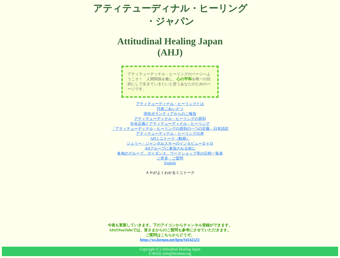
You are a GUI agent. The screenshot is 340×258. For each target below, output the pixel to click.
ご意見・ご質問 (170, 158)
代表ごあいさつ (170, 109)
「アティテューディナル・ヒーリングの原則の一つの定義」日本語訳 (170, 129)
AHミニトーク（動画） (170, 138)
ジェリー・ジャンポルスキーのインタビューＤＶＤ (170, 143)
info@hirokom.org (177, 253)
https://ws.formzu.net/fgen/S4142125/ (170, 240)
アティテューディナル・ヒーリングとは (170, 104)
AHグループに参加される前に (169, 148)
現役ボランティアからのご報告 (170, 114)
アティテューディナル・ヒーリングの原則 (170, 119)
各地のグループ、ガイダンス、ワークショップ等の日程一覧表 (170, 153)
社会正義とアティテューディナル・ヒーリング (170, 124)
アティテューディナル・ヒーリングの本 (170, 133)
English (170, 163)
